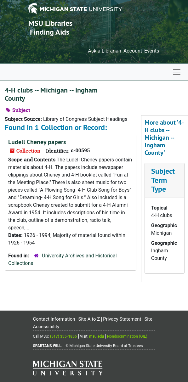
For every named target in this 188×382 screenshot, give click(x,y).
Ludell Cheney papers (37, 142)
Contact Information (54, 319)
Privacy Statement (122, 319)
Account (132, 51)
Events (151, 51)
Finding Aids (49, 32)
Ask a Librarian (104, 51)
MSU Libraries (50, 23)
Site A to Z (89, 319)
